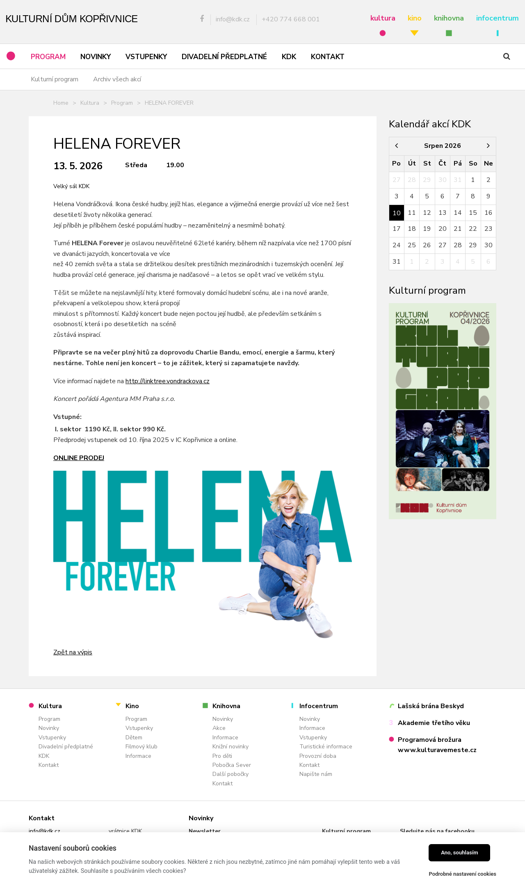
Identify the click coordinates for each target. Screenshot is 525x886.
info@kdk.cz (44, 831)
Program (122, 103)
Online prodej (78, 458)
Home (60, 103)
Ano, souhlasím (459, 852)
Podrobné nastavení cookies (462, 874)
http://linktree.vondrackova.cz (168, 381)
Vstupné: (67, 416)
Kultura (89, 103)
